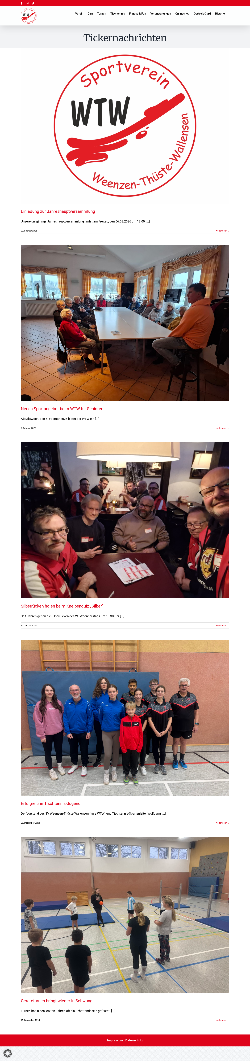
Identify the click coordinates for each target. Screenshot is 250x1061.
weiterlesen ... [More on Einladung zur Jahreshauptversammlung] (222, 230)
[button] (7, 1053)
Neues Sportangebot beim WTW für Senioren (62, 408)
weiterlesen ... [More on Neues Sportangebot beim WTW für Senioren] (222, 428)
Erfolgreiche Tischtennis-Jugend (51, 803)
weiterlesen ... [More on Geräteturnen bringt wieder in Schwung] (222, 1020)
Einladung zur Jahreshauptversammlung (58, 211)
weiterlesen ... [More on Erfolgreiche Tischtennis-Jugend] (222, 823)
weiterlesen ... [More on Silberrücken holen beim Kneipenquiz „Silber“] (222, 625)
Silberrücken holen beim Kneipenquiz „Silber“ (62, 606)
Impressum (115, 1040)
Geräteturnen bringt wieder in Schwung (56, 1000)
